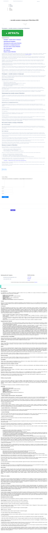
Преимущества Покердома (9, 41)
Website (3, 194)
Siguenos (13, 211)
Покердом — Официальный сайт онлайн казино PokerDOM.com (15, 160)
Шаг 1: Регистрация (8, 48)
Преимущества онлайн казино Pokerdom (12, 43)
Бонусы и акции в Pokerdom (10, 51)
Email (3, 192)
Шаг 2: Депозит (7, 50)
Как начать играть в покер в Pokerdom (12, 46)
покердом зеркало (28, 54)
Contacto (10, 10)
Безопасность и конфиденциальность (12, 44)
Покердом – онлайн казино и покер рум (12, 39)
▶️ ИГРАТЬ (12, 33)
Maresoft (36, 283)
